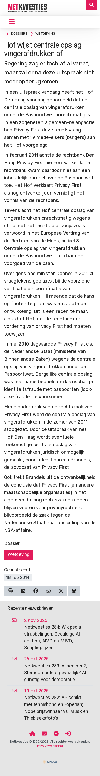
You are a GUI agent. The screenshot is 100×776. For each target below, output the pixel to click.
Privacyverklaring (50, 745)
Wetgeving (18, 554)
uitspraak (29, 92)
